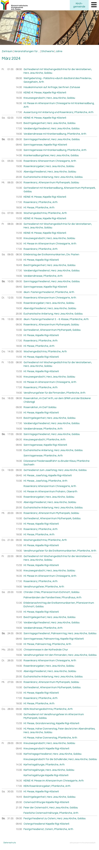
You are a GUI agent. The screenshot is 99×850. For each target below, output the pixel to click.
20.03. (10, 513)
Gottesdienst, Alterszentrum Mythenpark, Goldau (52, 330)
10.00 (19, 150)
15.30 (19, 491)
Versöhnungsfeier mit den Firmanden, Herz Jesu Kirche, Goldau (60, 655)
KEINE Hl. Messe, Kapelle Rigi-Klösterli (45, 92)
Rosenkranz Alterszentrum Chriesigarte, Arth (50, 161)
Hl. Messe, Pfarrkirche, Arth (39, 207)
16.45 (19, 123)
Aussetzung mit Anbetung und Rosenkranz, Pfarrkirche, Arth (59, 112)
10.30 (19, 649)
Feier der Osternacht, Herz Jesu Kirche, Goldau (51, 807)
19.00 (19, 134)
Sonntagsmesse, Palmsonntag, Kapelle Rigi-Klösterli (54, 639)
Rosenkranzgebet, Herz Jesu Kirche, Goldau (49, 166)
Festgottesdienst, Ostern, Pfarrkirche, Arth (48, 829)
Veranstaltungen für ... (27, 51)
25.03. (10, 649)
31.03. (10, 818)
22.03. (10, 556)
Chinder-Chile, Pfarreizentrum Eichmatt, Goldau (51, 592)
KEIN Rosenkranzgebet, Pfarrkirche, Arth (47, 786)
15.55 (19, 92)
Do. (4, 213)
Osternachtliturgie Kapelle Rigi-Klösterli (46, 802)
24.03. (10, 633)
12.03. (10, 297)
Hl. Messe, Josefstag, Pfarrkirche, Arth (45, 481)
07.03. (10, 213)
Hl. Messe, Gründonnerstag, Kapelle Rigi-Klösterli (51, 723)
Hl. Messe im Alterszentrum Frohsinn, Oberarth (50, 491)
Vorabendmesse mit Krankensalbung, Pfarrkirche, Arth (55, 134)
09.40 (19, 144)
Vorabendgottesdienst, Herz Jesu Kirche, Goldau (52, 128)
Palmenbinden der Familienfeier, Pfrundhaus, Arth (52, 597)
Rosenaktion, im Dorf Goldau (40, 407)
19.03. (10, 470)
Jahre (59, 51)
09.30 (19, 182)
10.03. (10, 281)
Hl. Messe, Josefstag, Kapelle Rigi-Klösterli (48, 475)
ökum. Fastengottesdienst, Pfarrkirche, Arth (49, 292)
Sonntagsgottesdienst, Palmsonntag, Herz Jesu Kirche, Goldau (60, 633)
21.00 (19, 807)
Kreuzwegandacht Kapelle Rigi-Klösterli (46, 748)
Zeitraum (7, 51)
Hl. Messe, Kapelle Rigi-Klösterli (41, 260)
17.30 (19, 112)
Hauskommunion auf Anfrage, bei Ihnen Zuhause (52, 87)
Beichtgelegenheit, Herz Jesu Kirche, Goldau (49, 123)
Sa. (3, 118)
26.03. (10, 660)
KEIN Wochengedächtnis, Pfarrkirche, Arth (48, 709)
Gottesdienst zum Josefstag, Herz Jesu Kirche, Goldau (55, 470)
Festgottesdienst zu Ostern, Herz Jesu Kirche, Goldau (55, 818)
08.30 (19, 254)
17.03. (10, 434)
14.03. (10, 351)
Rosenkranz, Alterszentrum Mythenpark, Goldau (51, 182)
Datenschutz (9, 843)
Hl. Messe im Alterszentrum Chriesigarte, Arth (50, 243)
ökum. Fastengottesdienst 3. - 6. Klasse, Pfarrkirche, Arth (56, 319)
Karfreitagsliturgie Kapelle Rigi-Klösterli (46, 775)
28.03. (10, 709)
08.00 (19, 69)
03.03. (10, 139)
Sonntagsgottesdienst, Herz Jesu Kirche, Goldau (52, 139)
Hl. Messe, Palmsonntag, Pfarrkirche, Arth (47, 644)
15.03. (10, 362)
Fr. (3, 69)
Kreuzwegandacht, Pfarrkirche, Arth (44, 439)
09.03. (10, 254)
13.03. (10, 319)
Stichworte (47, 51)
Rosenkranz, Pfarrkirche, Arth (41, 202)
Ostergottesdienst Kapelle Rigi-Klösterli (46, 824)
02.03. (10, 118)
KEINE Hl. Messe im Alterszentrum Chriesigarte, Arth (54, 780)
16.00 (19, 98)
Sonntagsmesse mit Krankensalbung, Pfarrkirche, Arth (55, 150)
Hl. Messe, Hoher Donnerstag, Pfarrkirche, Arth (50, 737)
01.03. (10, 69)
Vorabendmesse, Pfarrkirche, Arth (43, 276)
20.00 (19, 177)
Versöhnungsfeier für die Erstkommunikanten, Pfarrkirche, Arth (60, 550)
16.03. (10, 398)
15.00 (19, 770)
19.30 (19, 171)
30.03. (10, 791)
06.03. (10, 182)
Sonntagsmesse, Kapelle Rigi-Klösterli (45, 144)
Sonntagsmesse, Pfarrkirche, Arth (43, 455)
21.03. (10, 540)
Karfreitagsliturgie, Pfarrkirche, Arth (44, 764)
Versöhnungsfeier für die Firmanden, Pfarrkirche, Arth (54, 393)
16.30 (19, 103)
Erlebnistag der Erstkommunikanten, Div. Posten (51, 254)
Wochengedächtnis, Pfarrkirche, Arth (45, 213)
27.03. (10, 682)
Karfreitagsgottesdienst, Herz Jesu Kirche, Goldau (52, 754)
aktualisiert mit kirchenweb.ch (83, 843)
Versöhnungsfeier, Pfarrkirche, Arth (44, 586)
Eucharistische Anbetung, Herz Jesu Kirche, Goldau (53, 177)
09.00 (19, 78)
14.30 (19, 764)
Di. (3, 161)
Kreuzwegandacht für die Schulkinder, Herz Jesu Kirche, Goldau (60, 759)
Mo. (4, 649)
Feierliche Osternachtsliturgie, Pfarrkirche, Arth (51, 813)
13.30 (19, 603)
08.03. (10, 224)
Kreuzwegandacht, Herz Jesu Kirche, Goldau (49, 98)
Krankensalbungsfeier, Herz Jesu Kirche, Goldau (51, 155)
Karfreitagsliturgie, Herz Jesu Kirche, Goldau (49, 770)
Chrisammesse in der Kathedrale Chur (46, 649)
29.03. (10, 743)
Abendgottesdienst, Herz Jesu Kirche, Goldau (50, 171)
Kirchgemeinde (79, 5)
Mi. (3, 182)
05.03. (10, 161)
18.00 (19, 207)
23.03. (10, 592)
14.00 (19, 87)
